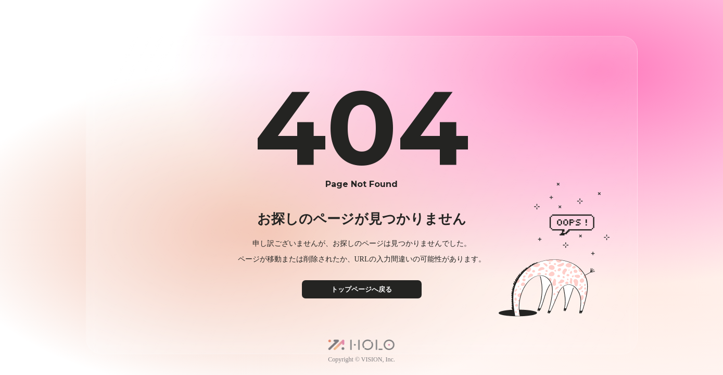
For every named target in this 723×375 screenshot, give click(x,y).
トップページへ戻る (361, 289)
